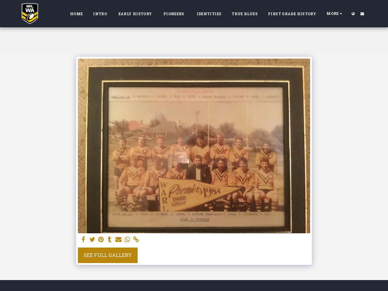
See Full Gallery (108, 255)
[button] (362, 13)
